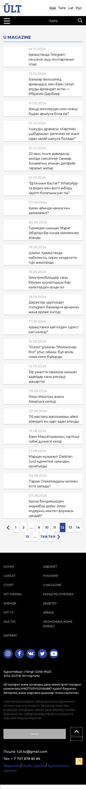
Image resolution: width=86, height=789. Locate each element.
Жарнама (11, 766)
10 (47, 527)
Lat (70, 8)
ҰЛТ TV (8, 612)
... (31, 527)
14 (78, 527)
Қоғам (8, 566)
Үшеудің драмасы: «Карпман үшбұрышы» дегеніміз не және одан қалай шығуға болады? (54, 134)
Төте (62, 8)
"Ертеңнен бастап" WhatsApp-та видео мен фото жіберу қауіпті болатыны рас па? (54, 188)
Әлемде (9, 603)
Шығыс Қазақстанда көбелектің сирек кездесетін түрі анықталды (53, 258)
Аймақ (48, 612)
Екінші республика (58, 594)
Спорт (8, 585)
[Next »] (58, 536)
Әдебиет (50, 566)
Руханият (50, 575)
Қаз (53, 8)
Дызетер (50, 603)
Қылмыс (10, 635)
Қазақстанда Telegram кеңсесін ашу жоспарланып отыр (51, 59)
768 (43, 537)
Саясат (9, 575)
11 (54, 527)
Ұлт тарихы (12, 594)
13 (70, 527)
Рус (79, 8)
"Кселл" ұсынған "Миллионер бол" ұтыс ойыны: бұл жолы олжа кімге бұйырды (53, 352)
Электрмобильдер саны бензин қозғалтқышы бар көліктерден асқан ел (50, 282)
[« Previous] (8, 527)
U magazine (52, 585)
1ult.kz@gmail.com (32, 752)
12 (62, 527)
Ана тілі (9, 621)
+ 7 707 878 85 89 (25, 759)
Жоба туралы (33, 766)
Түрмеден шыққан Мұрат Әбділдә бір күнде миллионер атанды (54, 233)
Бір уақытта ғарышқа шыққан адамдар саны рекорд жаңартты (53, 377)
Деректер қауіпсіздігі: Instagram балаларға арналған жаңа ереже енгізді (54, 307)
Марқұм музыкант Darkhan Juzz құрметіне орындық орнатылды (50, 461)
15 (27, 537)
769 (51, 537)
